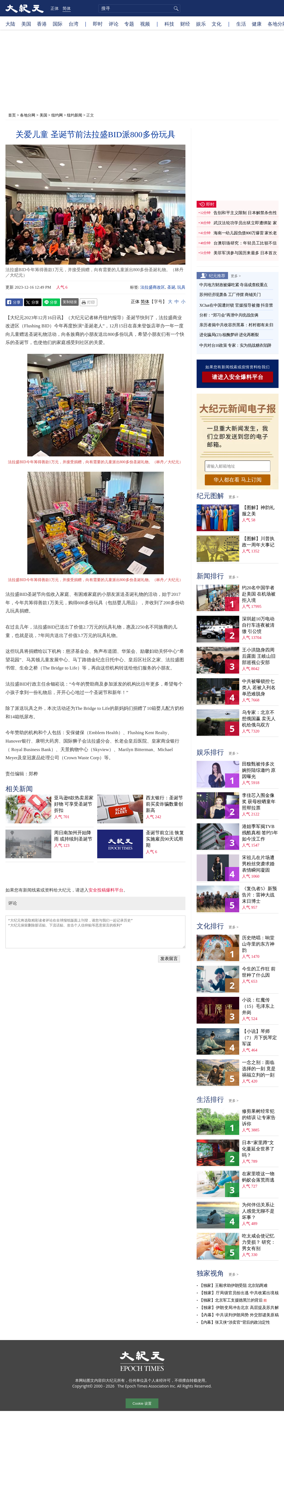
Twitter (33, 302)
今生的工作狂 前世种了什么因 (259, 972)
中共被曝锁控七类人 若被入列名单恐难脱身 (259, 687)
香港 (42, 23)
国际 (58, 23)
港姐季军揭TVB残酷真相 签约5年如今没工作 (260, 833)
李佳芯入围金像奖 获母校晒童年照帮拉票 (259, 802)
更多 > (236, 275)
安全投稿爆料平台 (105, 890)
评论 (114, 23)
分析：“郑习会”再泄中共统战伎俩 (228, 315)
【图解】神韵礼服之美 (258, 510)
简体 (67, 8)
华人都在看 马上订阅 (238, 480)
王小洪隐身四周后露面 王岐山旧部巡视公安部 (259, 656)
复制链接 (70, 301)
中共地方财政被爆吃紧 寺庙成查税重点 (233, 285)
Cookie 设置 (141, 1403)
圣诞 (171, 287)
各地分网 (27, 115)
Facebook (14, 302)
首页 (12, 115)
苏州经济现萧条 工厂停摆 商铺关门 (230, 294)
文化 (216, 23)
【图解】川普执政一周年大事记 (258, 542)
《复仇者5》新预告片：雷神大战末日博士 (259, 895)
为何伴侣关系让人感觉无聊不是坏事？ (258, 1211)
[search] (139, 8)
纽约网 (57, 115)
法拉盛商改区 (152, 287)
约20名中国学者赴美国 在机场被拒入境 (259, 594)
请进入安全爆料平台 (238, 377)
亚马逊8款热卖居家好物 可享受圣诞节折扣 (74, 804)
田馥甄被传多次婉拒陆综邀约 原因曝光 (259, 770)
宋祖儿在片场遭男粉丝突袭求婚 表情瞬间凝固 (258, 864)
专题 (129, 23)
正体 (55, 8)
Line (51, 302)
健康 (257, 23)
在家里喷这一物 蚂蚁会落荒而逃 (258, 1177)
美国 (26, 23)
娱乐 (201, 23)
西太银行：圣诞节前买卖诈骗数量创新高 (164, 804)
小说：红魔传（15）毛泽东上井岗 (258, 1006)
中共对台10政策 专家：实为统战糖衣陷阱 (235, 345)
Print (88, 302)
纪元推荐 (217, 275)
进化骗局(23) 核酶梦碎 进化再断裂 (229, 335)
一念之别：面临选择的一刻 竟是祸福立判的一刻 (259, 1069)
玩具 (181, 287)
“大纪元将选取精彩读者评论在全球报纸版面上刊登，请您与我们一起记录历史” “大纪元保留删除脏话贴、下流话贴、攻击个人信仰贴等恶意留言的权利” (95, 932)
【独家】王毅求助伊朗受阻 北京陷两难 (233, 1285)
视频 (145, 23)
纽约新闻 (74, 115)
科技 (169, 23)
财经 (185, 23)
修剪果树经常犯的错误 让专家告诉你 (259, 1117)
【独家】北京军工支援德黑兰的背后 (230, 1300)
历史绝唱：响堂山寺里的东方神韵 (258, 944)
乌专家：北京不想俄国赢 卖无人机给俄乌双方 (259, 719)
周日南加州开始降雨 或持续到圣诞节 (73, 836)
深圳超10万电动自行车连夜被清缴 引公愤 (258, 625)
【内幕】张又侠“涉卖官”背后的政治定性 (234, 1322)
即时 (98, 23)
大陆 (10, 23)
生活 (241, 23)
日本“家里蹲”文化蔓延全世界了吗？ (258, 1149)
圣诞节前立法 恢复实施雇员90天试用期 (165, 839)
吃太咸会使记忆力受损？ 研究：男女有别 (259, 1242)
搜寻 (175, 8)
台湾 (73, 23)
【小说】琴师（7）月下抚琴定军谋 (259, 1037)
